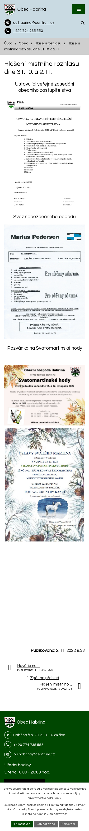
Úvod (8, 43)
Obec (23, 43)
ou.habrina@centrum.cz (34, 754)
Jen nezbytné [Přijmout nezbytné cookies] (46, 824)
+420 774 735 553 (28, 745)
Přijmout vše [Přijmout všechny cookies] (22, 824)
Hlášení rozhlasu (48, 43)
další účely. (54, 798)
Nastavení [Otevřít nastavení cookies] (68, 824)
